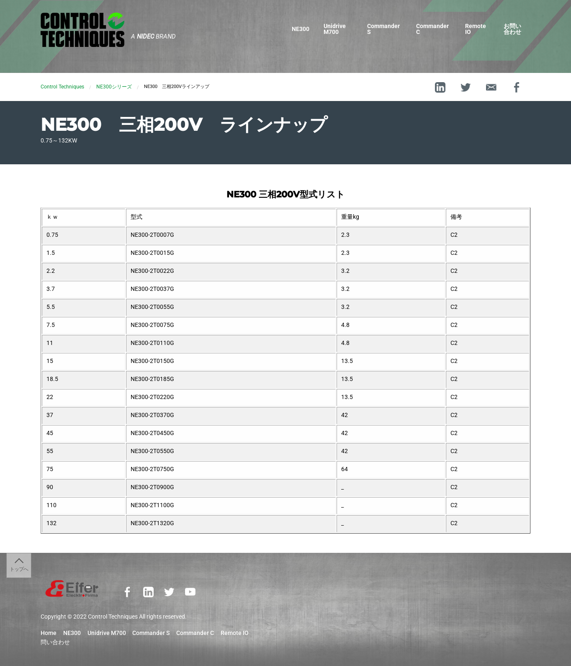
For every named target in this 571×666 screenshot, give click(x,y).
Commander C (432, 29)
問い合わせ (55, 642)
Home (49, 633)
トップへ (19, 569)
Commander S (383, 29)
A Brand (153, 36)
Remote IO (475, 29)
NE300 (300, 29)
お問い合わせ (512, 29)
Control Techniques (62, 87)
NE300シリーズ (114, 87)
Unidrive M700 (335, 29)
